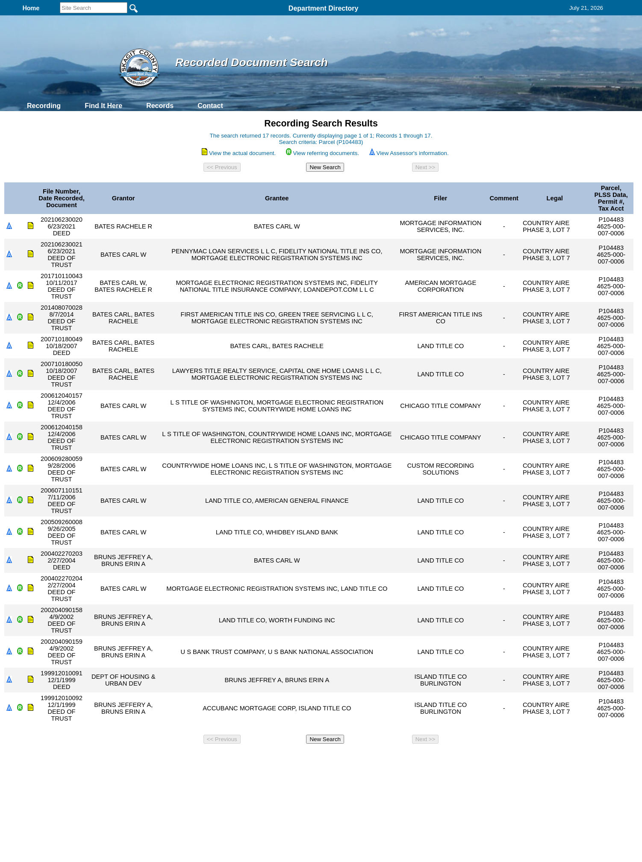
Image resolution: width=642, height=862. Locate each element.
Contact (210, 105)
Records (160, 105)
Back (204, 758)
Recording (44, 105)
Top (179, 758)
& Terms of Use (349, 758)
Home (238, 758)
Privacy (317, 758)
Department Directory (324, 8)
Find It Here (103, 105)
